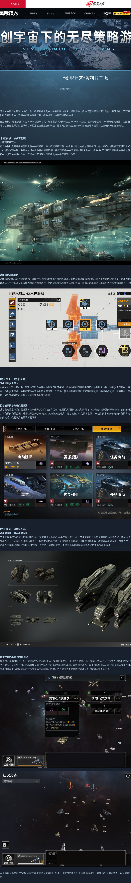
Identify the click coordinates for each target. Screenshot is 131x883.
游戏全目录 (12, 4)
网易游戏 (121, 13)
